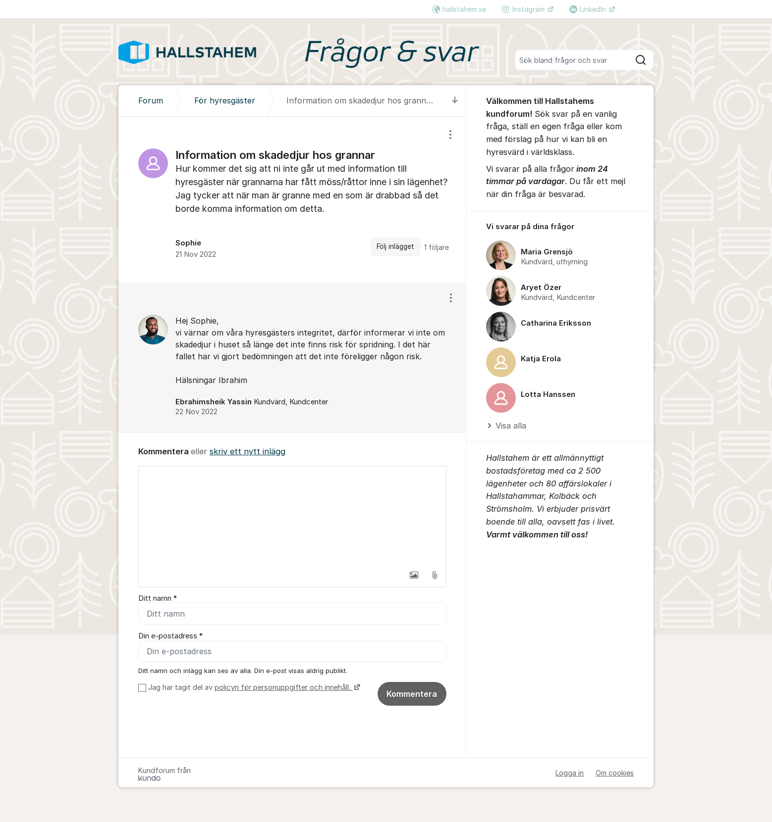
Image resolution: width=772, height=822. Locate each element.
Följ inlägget (395, 246)
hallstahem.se (459, 9)
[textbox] (292, 515)
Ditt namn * (157, 598)
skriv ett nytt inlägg (247, 451)
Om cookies (615, 773)
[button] (413, 575)
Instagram (524, 9)
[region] (292, 200)
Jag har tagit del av (253, 687)
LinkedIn (588, 9)
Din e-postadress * (170, 635)
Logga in (569, 773)
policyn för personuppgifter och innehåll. (284, 687)
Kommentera (411, 694)
